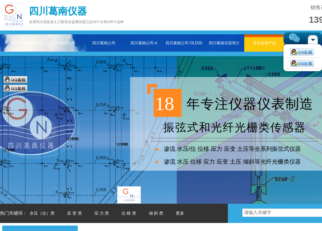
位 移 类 (128, 213)
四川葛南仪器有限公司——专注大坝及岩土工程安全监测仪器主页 (23, 43)
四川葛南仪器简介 (224, 43)
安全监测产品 (264, 43)
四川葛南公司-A (143, 43)
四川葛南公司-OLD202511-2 (183, 43)
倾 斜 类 (156, 213)
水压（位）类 (42, 213)
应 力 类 (101, 213)
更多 (180, 213)
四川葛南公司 (63, 43)
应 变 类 (74, 213)
